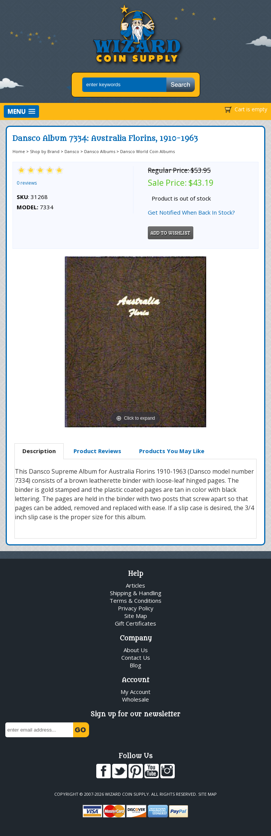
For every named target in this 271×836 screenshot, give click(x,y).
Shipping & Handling (135, 593)
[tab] (39, 451)
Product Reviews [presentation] (97, 451)
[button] (21, 111)
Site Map (135, 615)
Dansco (71, 151)
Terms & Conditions (135, 600)
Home (19, 151)
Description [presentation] (39, 451)
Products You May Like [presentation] (171, 451)
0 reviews (27, 183)
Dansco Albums (99, 151)
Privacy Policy (136, 608)
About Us (136, 650)
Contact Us (135, 657)
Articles (135, 585)
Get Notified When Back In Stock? (191, 212)
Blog (135, 665)
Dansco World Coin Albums (147, 151)
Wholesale (135, 699)
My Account (135, 691)
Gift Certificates (135, 623)
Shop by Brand (45, 151)
